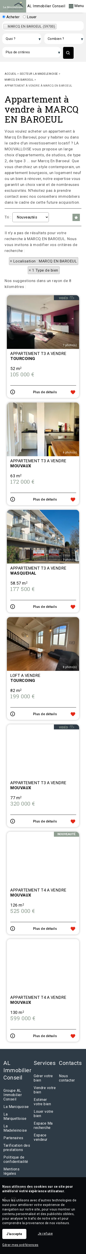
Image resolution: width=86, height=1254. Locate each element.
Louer (30, 17)
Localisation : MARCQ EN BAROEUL (45, 261)
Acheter (10, 17)
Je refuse (45, 1233)
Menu (76, 6)
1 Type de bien (45, 270)
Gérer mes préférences (20, 1245)
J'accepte (14, 1234)
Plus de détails (45, 443)
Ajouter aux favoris (72, 443)
